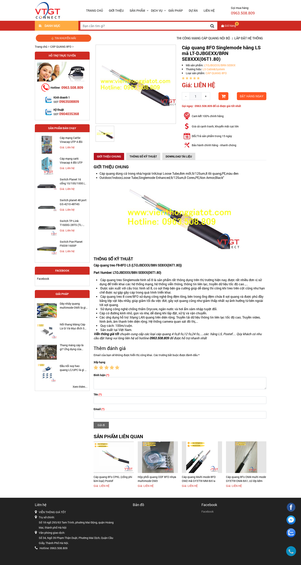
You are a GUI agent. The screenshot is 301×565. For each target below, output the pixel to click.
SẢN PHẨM (137, 10)
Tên (98, 394)
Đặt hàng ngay (251, 96)
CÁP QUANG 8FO (60, 46)
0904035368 (69, 113)
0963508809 (69, 101)
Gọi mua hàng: (243, 10)
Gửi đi (101, 425)
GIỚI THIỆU (116, 10)
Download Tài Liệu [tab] (179, 156)
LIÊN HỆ (209, 10)
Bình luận (101, 375)
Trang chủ (94, 10)
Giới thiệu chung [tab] (109, 156)
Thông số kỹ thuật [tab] (143, 156)
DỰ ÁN (193, 10)
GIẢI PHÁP (175, 10)
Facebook (43, 279)
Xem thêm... (80, 387)
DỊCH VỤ (156, 10)
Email (99, 409)
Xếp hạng (99, 362)
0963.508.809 (72, 87)
